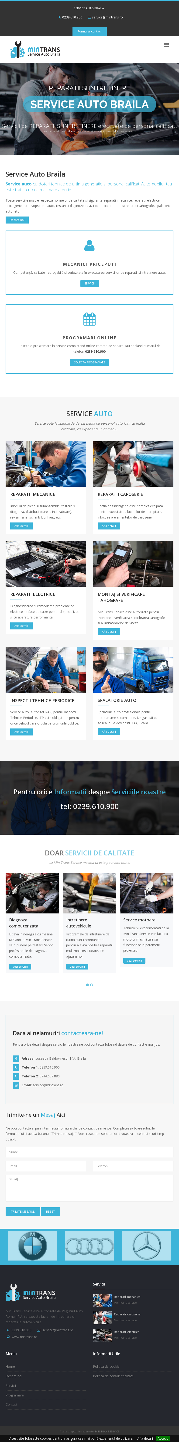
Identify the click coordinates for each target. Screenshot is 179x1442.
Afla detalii (145, 1438)
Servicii (11, 1385)
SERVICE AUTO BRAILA (89, 8)
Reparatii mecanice (127, 1297)
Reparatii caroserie (127, 1314)
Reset (50, 1211)
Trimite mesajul (22, 1211)
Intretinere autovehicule (78, 923)
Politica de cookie (106, 1366)
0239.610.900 (70, 17)
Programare (15, 1395)
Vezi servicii (20, 966)
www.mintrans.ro (24, 1337)
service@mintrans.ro (107, 17)
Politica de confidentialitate (113, 1376)
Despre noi (17, 220)
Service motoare (139, 920)
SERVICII (90, 283)
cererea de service (110, 346)
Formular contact (89, 31)
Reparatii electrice (126, 1332)
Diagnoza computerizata (23, 923)
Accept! (163, 1438)
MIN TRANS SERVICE (107, 1431)
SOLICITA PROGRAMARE (89, 362)
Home (10, 1366)
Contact (11, 1404)
